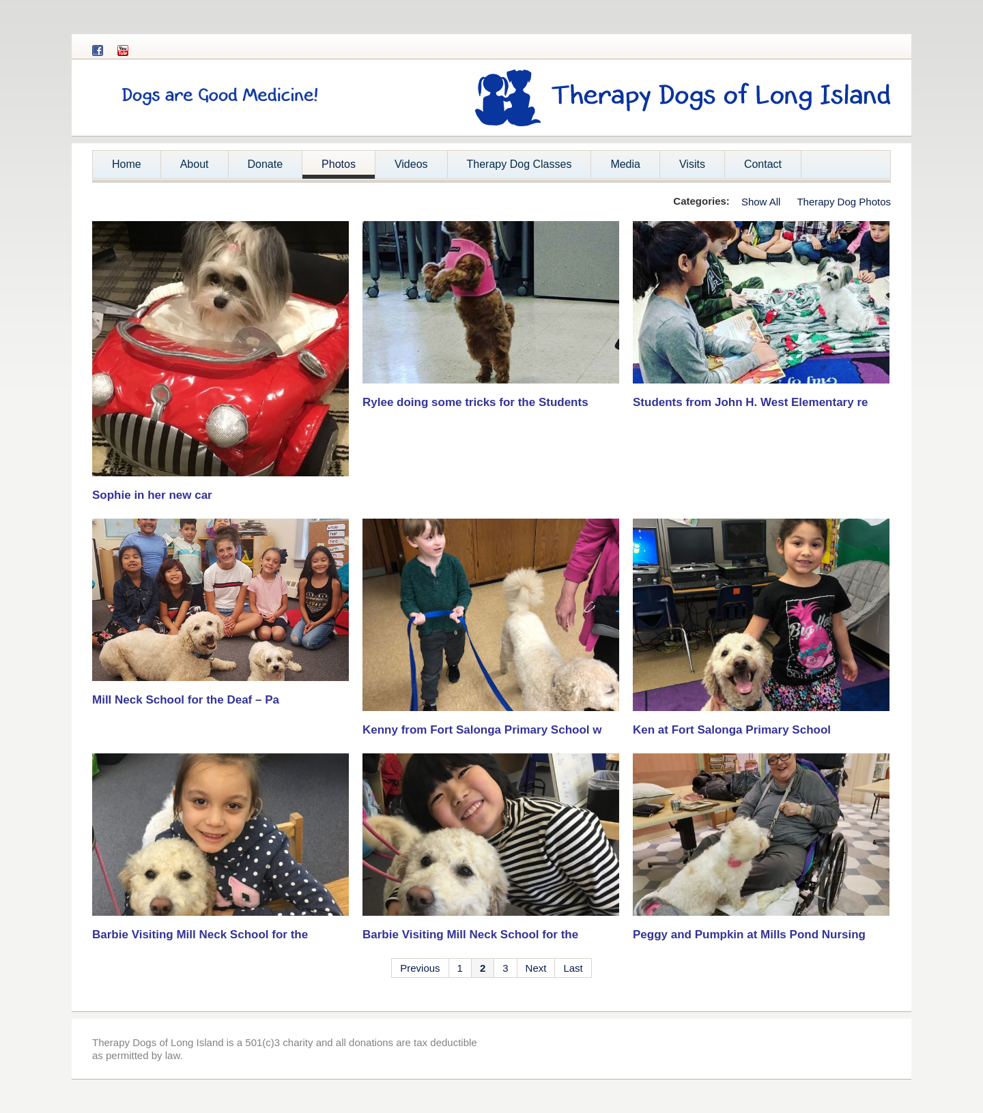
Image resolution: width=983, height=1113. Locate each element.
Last (572, 968)
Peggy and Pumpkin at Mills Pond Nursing (749, 934)
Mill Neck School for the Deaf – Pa (185, 699)
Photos (339, 164)
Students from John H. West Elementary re (750, 402)
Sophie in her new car (152, 495)
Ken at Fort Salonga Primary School (732, 729)
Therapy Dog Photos (844, 201)
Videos (411, 164)
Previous (420, 968)
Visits (692, 164)
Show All (761, 201)
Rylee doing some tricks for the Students (475, 402)
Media (625, 164)
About (189, 168)
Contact (763, 164)
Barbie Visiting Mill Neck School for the (200, 934)
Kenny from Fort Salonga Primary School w (481, 729)
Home (126, 164)
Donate (265, 164)
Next (536, 968)
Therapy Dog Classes (519, 164)
